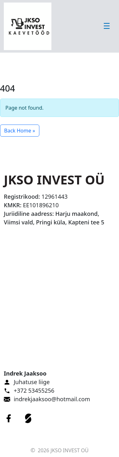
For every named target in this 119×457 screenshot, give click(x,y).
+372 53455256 (34, 390)
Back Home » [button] (19, 130)
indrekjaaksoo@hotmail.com (52, 399)
